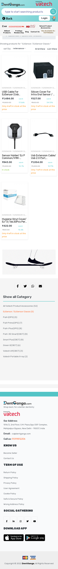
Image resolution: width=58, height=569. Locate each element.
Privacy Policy (10, 483)
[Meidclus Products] (30, 26)
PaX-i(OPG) (10, 317)
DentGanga (28, 563)
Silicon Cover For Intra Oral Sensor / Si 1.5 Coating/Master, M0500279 (43, 95)
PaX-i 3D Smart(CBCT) (15, 334)
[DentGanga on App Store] (14, 537)
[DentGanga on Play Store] (35, 537)
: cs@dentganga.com (21, 434)
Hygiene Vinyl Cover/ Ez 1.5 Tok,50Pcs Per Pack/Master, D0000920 (14, 223)
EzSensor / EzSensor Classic (14, 88)
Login (44, 18)
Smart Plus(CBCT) (13, 339)
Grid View (40, 49)
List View (52, 49)
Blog (27, 32)
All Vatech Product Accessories (20, 306)
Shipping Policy (11, 478)
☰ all (4, 26)
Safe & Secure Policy (13, 499)
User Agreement (11, 488)
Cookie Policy (10, 493)
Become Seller (10, 453)
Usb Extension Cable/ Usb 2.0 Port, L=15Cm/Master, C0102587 (43, 159)
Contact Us (35, 32)
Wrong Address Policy (14, 504)
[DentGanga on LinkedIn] (14, 519)
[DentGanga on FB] (7, 519)
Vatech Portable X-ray (15, 356)
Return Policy (10, 472)
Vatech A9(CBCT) (13, 351)
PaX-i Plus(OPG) (12, 328)
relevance (18, 48)
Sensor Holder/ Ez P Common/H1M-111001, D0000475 (13, 158)
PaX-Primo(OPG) (12, 323)
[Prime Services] (16, 26)
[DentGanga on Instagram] (20, 519)
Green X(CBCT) (11, 345)
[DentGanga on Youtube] (34, 519)
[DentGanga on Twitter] (27, 519)
